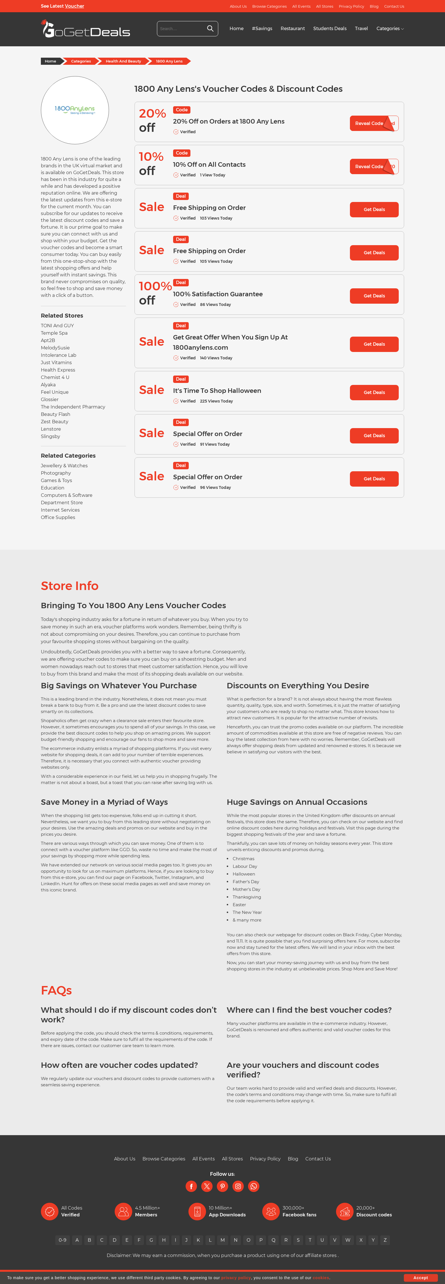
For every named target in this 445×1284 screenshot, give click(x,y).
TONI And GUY (57, 325)
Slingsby (50, 436)
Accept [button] (420, 1277)
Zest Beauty (54, 421)
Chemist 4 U (55, 377)
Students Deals (330, 28)
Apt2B (48, 340)
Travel (361, 28)
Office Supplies (58, 517)
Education (52, 488)
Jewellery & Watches (64, 465)
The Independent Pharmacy (73, 407)
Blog (374, 6)
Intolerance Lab (58, 355)
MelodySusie (55, 348)
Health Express (58, 370)
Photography (56, 473)
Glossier (49, 399)
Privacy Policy (351, 6)
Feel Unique (55, 392)
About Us (238, 6)
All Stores (324, 6)
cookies (321, 1277)
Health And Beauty (123, 61)
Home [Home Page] (50, 61)
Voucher (74, 6)
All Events (301, 6)
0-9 (62, 1240)
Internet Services (60, 510)
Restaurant (293, 28)
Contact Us (394, 6)
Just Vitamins (56, 362)
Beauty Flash (55, 414)
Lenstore (51, 429)
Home (237, 28)
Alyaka (48, 384)
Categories (390, 28)
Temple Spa (54, 333)
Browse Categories (269, 6)
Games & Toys (56, 480)
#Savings (262, 28)
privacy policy (236, 1277)
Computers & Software (67, 495)
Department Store (62, 502)
